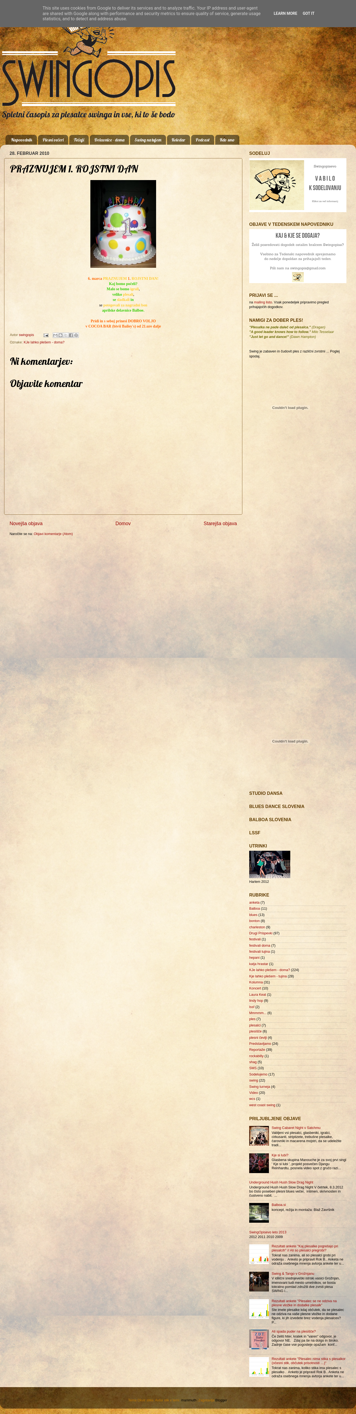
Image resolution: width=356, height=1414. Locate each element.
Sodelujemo (258, 1074)
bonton (254, 921)
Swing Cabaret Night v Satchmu (296, 1128)
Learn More (285, 13)
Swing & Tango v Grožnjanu (293, 1274)
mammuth (188, 1400)
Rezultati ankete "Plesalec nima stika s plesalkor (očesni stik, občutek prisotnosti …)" (309, 1361)
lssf (251, 1007)
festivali (255, 939)
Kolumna (256, 982)
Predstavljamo (260, 1044)
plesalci (255, 1025)
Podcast (202, 140)
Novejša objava (26, 523)
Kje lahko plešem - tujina (268, 976)
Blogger (221, 1400)
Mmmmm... (257, 1013)
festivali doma (259, 946)
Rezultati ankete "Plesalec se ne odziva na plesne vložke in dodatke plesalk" (304, 1303)
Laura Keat (257, 995)
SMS (253, 1068)
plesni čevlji (258, 1038)
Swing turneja (259, 1087)
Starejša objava (220, 523)
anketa (254, 902)
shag (253, 1062)
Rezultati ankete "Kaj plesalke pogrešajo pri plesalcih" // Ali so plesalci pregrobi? (305, 1248)
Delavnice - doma (109, 140)
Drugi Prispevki (260, 933)
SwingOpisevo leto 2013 (267, 1232)
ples (252, 1019)
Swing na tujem (147, 140)
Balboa (254, 909)
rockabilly (256, 1056)
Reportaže (257, 1050)
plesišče (255, 1031)
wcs (252, 1099)
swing (253, 1080)
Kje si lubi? (280, 1155)
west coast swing (262, 1105)
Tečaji (79, 140)
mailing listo (263, 302)
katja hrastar (258, 964)
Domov (123, 523)
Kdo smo (227, 140)
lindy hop (256, 1001)
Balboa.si (279, 1205)
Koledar (178, 140)
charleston (257, 927)
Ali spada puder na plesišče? (294, 1331)
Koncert (255, 988)
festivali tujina (259, 952)
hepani (254, 958)
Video (253, 1093)
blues (253, 915)
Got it (308, 13)
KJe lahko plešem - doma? (44, 342)
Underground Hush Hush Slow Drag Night (281, 1182)
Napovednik (21, 140)
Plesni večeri (53, 140)
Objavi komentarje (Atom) (53, 534)
